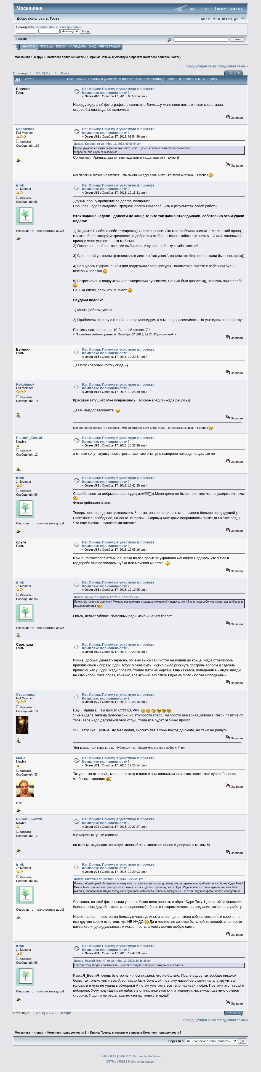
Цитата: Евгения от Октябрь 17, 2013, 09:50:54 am (107, 143)
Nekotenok (25, 129)
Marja (20, 758)
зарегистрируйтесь (69, 27)
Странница (25, 694)
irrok (20, 185)
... (34, 73)
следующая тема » (232, 66)
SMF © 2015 (127, 1056)
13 (56, 73)
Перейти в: (176, 1041)
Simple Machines (149, 1056)
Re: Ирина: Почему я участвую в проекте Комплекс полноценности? (118, 91)
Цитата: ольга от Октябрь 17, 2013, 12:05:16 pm (106, 597)
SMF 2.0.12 (108, 1056)
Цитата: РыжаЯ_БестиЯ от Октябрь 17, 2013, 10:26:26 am (112, 960)
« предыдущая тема (199, 66)
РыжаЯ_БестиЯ (30, 438)
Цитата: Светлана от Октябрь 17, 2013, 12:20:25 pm (108, 879)
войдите (42, 27)
